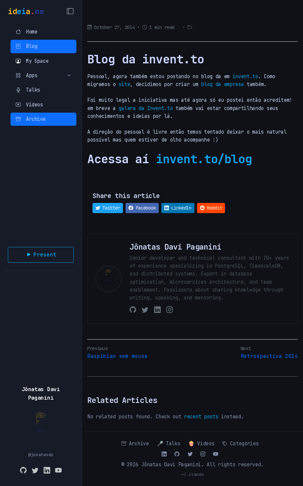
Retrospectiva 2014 (269, 356)
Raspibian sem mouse (117, 356)
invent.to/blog (204, 159)
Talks (28, 89)
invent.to (245, 76)
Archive (31, 119)
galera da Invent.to (145, 108)
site (124, 84)
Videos (29, 104)
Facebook (142, 208)
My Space (32, 60)
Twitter (107, 208)
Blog (26, 46)
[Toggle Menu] (70, 11)
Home (26, 31)
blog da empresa (222, 84)
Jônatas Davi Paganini (171, 464)
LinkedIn (178, 208)
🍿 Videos (201, 443)
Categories (240, 443)
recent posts (201, 416)
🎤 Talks (168, 443)
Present (41, 255)
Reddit (211, 208)
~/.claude (192, 474)
